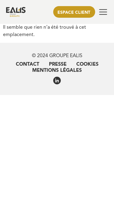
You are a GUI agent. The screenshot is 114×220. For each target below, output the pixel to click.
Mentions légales (57, 70)
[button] (103, 12)
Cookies (87, 64)
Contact (27, 64)
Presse (58, 64)
